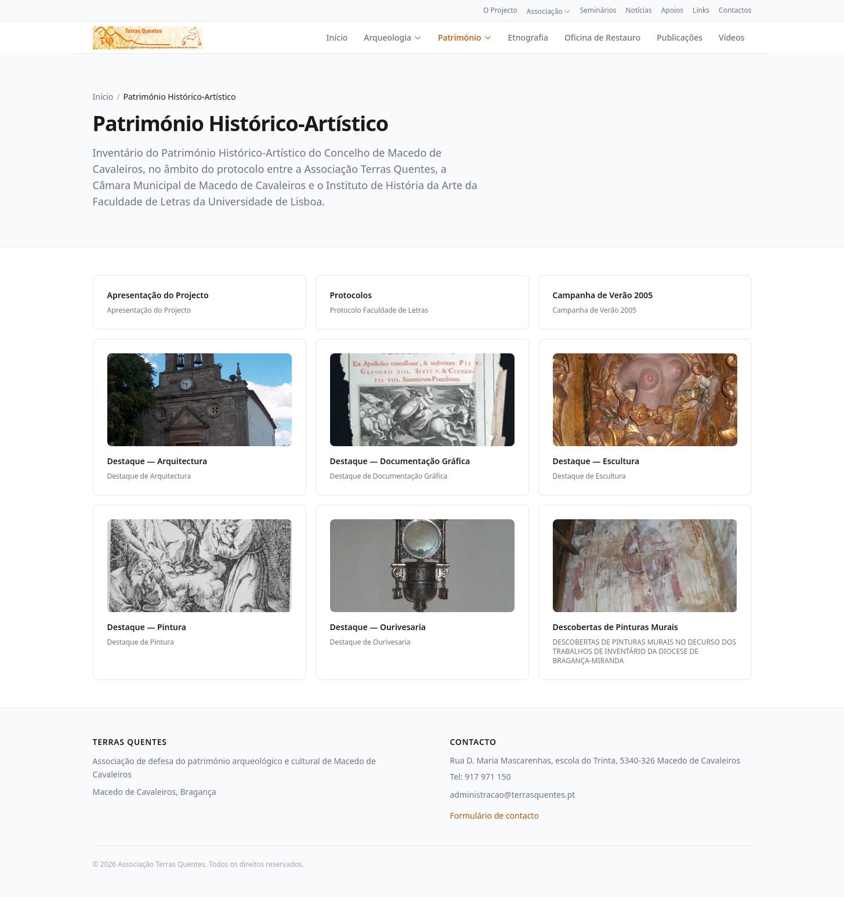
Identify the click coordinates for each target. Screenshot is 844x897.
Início (337, 37)
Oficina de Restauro (602, 37)
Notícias (639, 10)
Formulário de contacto (494, 815)
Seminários (598, 10)
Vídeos (731, 37)
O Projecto (500, 10)
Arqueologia (393, 37)
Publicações (679, 37)
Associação (549, 11)
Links (701, 10)
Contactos (735, 10)
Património (465, 37)
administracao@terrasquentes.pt (512, 794)
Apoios (672, 10)
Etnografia (528, 37)
